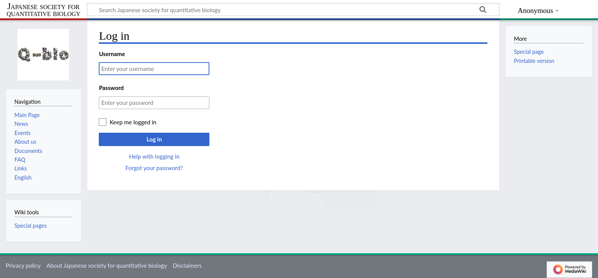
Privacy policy (23, 265)
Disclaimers (187, 265)
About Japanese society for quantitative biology (107, 265)
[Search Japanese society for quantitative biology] (293, 9)
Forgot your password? (154, 167)
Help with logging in (154, 156)
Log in (154, 139)
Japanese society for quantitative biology (43, 10)
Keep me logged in (132, 122)
